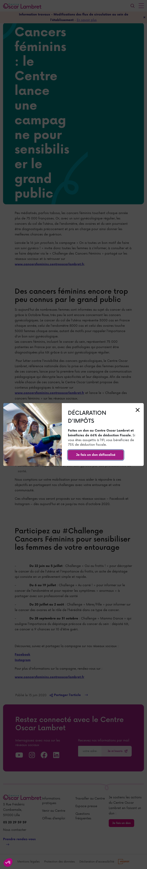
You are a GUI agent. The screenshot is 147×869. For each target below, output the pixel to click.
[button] (8, 862)
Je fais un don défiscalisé (95, 455)
